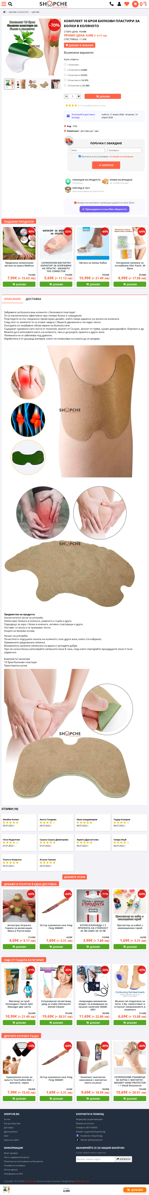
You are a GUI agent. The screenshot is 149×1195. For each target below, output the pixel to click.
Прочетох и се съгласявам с (106, 156)
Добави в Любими (79, 45)
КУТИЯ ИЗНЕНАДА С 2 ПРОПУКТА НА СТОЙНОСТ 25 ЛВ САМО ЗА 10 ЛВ (93, 928)
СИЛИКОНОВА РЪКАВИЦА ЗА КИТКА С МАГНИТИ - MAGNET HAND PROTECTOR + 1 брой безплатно (130, 1081)
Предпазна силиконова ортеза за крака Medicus (19, 264)
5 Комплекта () (78, 80)
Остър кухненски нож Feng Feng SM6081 (56, 926)
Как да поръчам (12, 1123)
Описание (12, 299)
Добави (104, 96)
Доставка (33, 299)
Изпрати (106, 165)
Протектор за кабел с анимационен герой (130, 926)
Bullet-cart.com (81, 1181)
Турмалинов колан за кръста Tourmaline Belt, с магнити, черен (19, 1080)
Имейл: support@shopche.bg (90, 1131)
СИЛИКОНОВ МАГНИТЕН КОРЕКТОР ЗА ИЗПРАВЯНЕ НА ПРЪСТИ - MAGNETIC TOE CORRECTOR (56, 267)
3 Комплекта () (77, 75)
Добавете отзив (74, 877)
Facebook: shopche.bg (89, 1135)
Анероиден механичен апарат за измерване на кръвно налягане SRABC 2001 (92, 1005)
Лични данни (10, 1169)
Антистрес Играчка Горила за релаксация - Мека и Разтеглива (19, 928)
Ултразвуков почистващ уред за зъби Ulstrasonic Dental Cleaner (56, 1004)
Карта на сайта (11, 1139)
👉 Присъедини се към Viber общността (104, 209)
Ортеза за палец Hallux (93, 262)
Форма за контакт (85, 1123)
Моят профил (11, 1153)
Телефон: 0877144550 (86, 1127)
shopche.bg (30, 1181)
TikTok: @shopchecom (89, 1139)
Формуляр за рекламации (89, 1119)
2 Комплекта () (77, 69)
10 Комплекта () (78, 85)
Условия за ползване (122, 156)
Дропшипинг (11, 1131)
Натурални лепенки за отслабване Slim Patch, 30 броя (130, 265)
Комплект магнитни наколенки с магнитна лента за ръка (93, 1080)
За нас (7, 1119)
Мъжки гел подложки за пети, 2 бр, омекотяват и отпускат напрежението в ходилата (130, 1005)
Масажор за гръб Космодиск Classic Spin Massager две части (19, 1004)
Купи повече (71, 59)
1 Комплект (73, 64)
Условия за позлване (14, 1165)
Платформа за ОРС (13, 1173)
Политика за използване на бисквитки (23, 1161)
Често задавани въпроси (16, 1157)
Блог (6, 1135)
